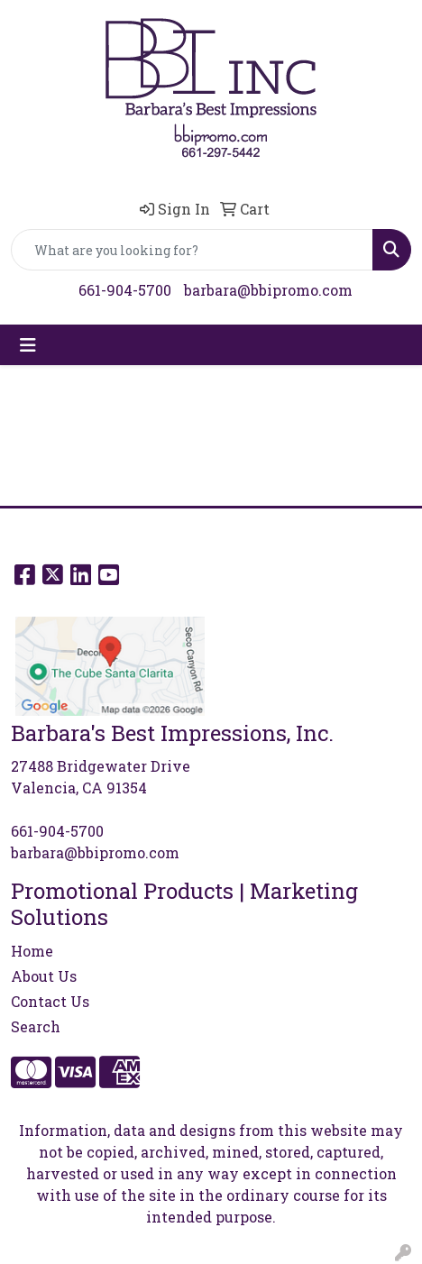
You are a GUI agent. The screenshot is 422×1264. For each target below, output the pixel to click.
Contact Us (50, 1001)
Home (32, 950)
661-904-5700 (124, 289)
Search (35, 1026)
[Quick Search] (192, 249)
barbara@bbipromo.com (268, 289)
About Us (44, 975)
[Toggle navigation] (28, 345)
